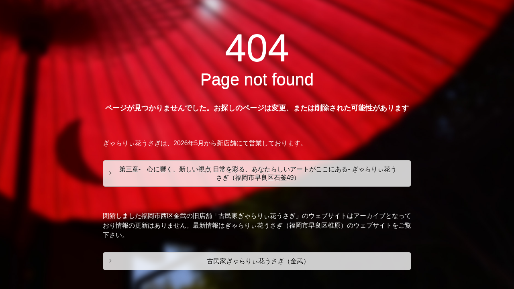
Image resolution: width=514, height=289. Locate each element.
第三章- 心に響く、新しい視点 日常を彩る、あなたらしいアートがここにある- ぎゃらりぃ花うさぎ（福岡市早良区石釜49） (258, 173)
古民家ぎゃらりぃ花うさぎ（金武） (258, 261)
